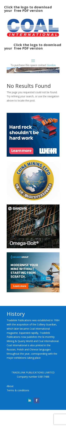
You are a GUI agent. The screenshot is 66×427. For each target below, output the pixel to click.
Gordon (51, 65)
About (10, 386)
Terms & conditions (18, 390)
